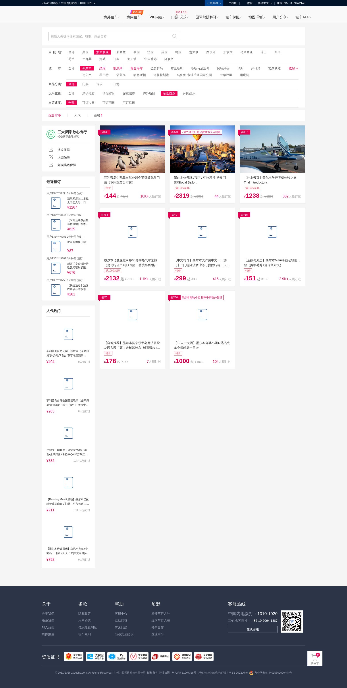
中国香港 (150, 59)
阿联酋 (169, 59)
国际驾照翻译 (206, 17)
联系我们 (48, 620)
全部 (71, 52)
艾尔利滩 (274, 68)
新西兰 (121, 52)
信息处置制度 (87, 627)
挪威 (102, 59)
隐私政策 (84, 613)
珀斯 (240, 68)
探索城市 (129, 93)
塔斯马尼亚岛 (200, 68)
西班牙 (211, 52)
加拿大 (228, 52)
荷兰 (71, 59)
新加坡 (132, 59)
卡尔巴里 (226, 75)
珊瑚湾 (244, 75)
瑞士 (263, 52)
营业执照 (164, 672)
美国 (85, 52)
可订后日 (129, 102)
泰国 (136, 52)
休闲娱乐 (189, 93)
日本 (116, 59)
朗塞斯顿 (139, 75)
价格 (98, 115)
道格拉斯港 (161, 75)
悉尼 (102, 68)
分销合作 (157, 627)
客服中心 (121, 613)
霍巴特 (104, 75)
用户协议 (84, 620)
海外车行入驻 (160, 613)
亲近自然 (169, 93)
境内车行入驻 (160, 620)
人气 (77, 115)
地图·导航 (256, 17)
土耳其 (87, 59)
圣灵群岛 (156, 68)
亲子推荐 (88, 93)
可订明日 (108, 102)
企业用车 (157, 634)
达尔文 (87, 75)
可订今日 (88, 102)
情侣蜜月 (108, 93)
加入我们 (48, 627)
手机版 (231, 3)
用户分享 (279, 17)
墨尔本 (87, 68)
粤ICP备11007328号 (184, 672)
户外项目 (149, 93)
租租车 (47, 15)
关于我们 (48, 613)
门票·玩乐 (178, 17)
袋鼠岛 (121, 75)
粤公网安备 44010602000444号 (270, 672)
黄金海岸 (136, 68)
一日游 (115, 84)
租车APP (302, 17)
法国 (150, 52)
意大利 (194, 52)
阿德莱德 (223, 68)
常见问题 (121, 627)
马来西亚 (246, 52)
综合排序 (54, 115)
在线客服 (253, 629)
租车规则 (84, 634)
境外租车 (111, 17)
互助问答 (121, 620)
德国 (178, 52)
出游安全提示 (124, 634)
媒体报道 (48, 634)
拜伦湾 (255, 68)
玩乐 (99, 84)
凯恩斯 (118, 68)
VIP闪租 (156, 17)
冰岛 (277, 52)
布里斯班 (177, 68)
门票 (85, 84)
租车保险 (233, 17)
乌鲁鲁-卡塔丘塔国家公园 (194, 75)
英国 (164, 52)
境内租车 (134, 17)
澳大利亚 (102, 52)
